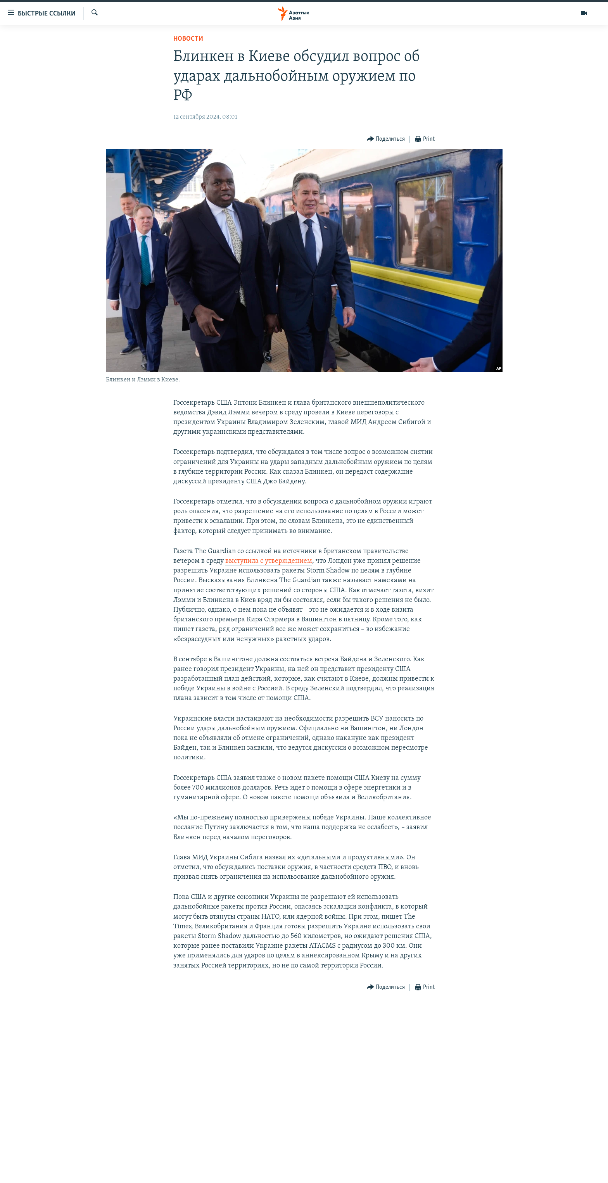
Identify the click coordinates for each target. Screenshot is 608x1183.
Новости (188, 39)
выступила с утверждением (268, 561)
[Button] (386, 139)
